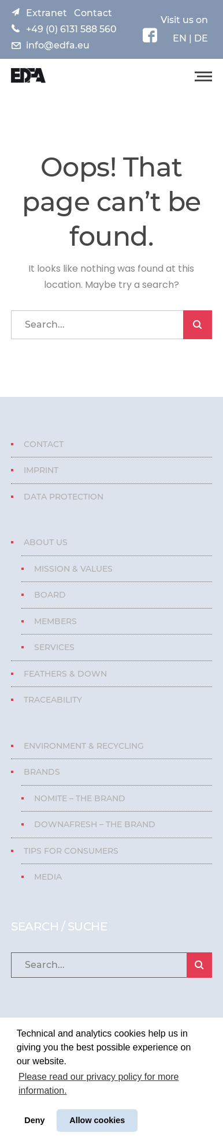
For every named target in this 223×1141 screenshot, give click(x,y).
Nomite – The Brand (79, 798)
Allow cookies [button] (97, 1120)
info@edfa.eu (58, 45)
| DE (197, 38)
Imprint (41, 470)
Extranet (46, 12)
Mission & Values (73, 569)
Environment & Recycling (84, 746)
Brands (42, 772)
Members (55, 621)
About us (46, 542)
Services (54, 647)
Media (48, 877)
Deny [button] (34, 1120)
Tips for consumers (71, 851)
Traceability (53, 700)
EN (180, 38)
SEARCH (197, 324)
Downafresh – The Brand (94, 824)
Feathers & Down (65, 674)
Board (50, 595)
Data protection (63, 496)
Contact (93, 12)
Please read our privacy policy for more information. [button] (98, 1083)
